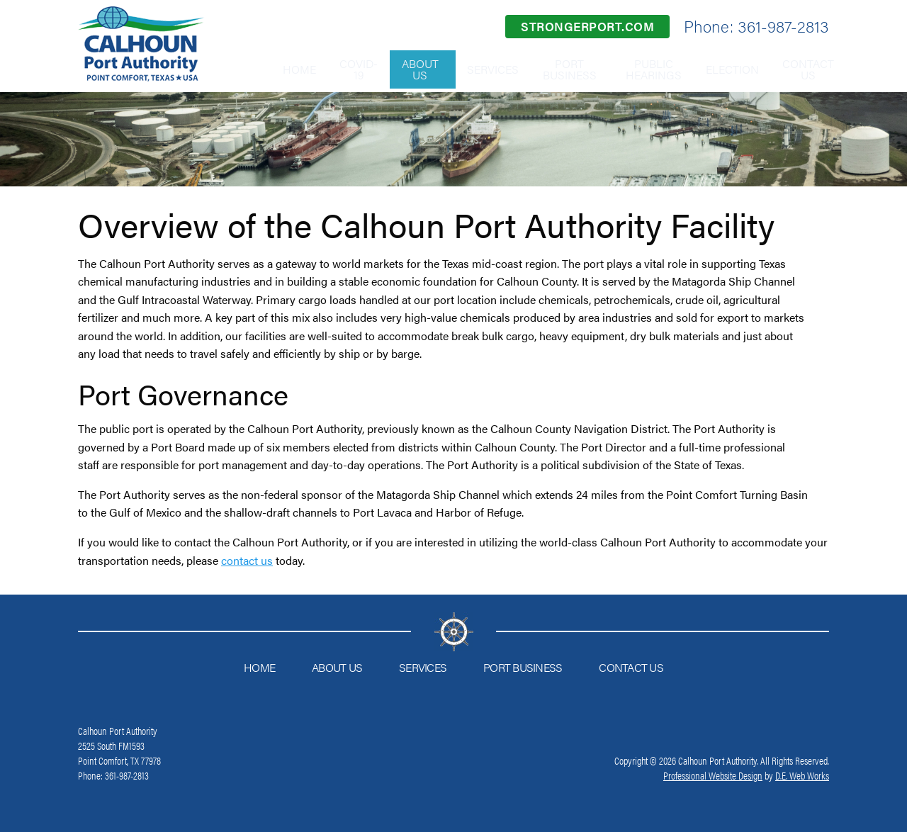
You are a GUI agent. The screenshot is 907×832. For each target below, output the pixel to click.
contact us (247, 560)
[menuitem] (251, 69)
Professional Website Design (712, 775)
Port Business (549, 69)
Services (465, 69)
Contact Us (805, 69)
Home (251, 69)
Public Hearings (635, 69)
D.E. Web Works (802, 775)
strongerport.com (587, 26)
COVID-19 (319, 69)
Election (721, 69)
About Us (389, 69)
